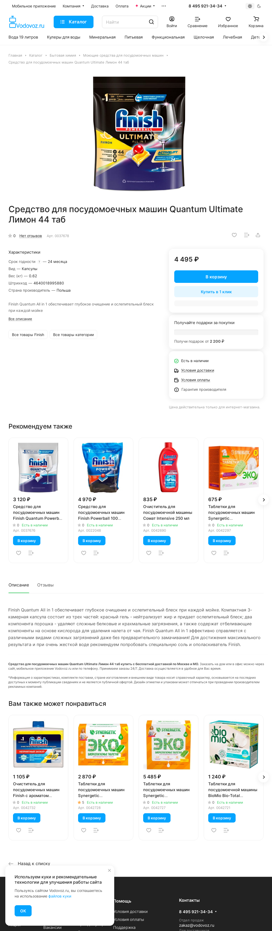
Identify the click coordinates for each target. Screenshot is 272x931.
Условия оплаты (128, 919)
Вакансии (52, 927)
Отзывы (45, 585)
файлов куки (59, 896)
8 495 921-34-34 (205, 6)
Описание (18, 585)
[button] (263, 499)
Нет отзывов (30, 235)
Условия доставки (130, 911)
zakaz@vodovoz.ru (196, 925)
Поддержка (124, 927)
